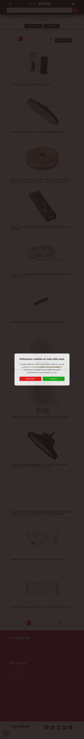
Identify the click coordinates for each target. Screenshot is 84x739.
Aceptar (53, 379)
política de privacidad (49, 367)
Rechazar (30, 379)
